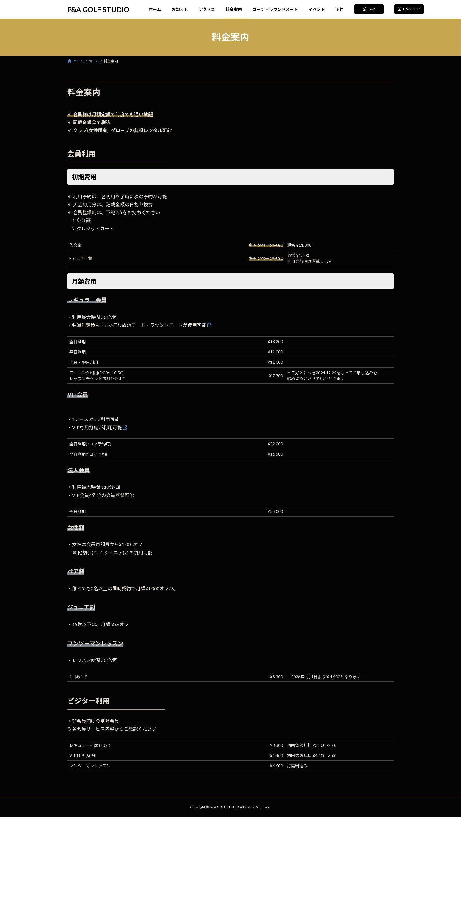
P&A (369, 9)
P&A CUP (409, 9)
